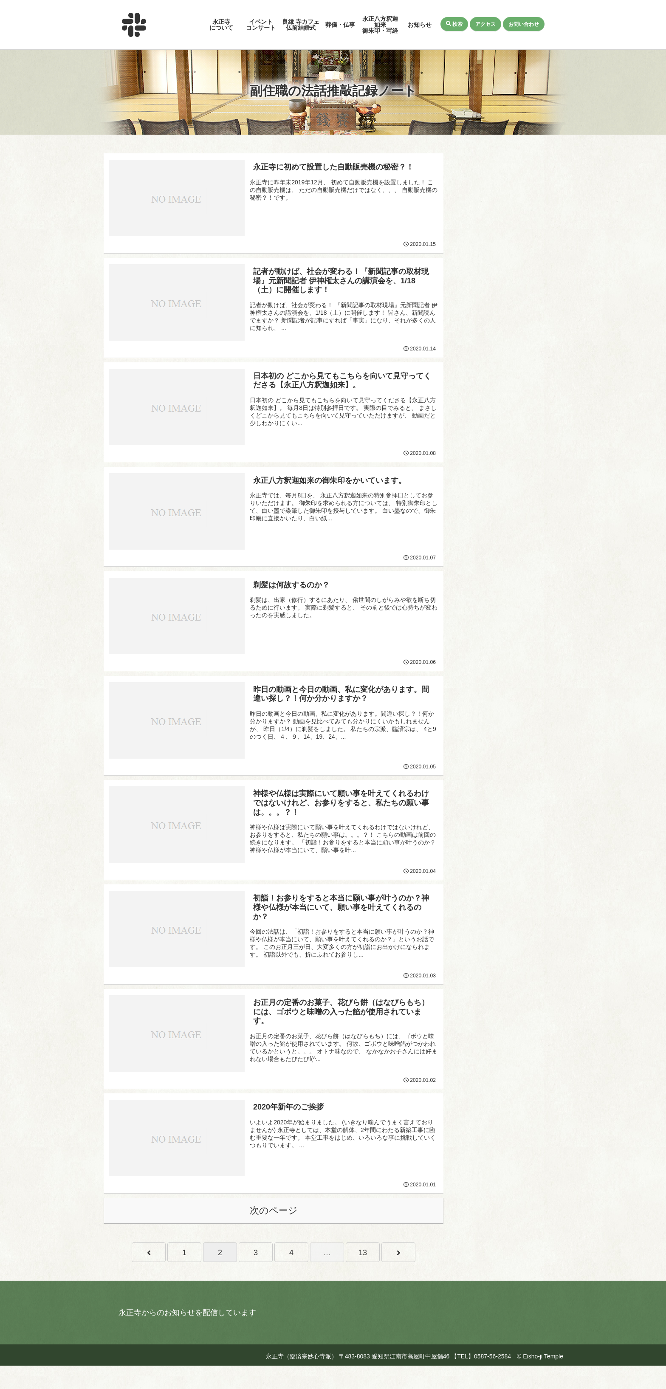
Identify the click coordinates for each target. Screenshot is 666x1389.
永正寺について (221, 25)
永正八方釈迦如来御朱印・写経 (380, 25)
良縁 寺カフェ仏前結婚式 (300, 25)
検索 (454, 24)
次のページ (274, 1233)
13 (362, 1276)
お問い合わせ (524, 24)
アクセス (485, 24)
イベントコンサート (261, 25)
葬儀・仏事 (340, 25)
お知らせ (420, 25)
